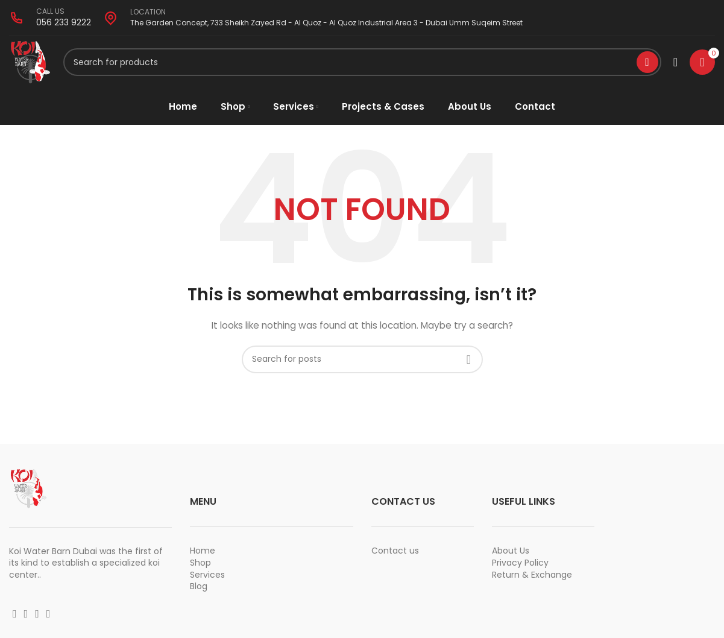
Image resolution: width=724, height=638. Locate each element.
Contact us (395, 553)
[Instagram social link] (26, 616)
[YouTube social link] (37, 616)
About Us (510, 553)
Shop (200, 565)
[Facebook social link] (14, 616)
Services (207, 576)
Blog (198, 589)
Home (202, 553)
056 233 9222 (63, 22)
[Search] (362, 63)
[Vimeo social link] (48, 616)
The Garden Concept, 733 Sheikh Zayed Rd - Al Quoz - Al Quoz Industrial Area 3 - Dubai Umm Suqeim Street (326, 22)
